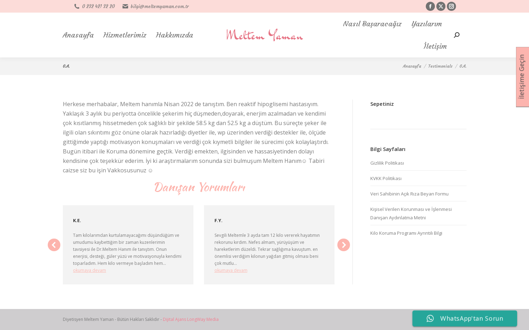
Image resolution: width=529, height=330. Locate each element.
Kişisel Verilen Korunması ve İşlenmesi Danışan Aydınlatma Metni (411, 213)
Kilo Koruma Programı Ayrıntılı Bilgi (406, 233)
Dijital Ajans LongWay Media (191, 319)
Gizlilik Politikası (387, 163)
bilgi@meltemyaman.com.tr (155, 6)
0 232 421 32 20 (94, 6)
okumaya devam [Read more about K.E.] (89, 270)
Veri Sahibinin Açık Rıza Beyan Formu (409, 194)
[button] (54, 245)
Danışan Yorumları (199, 186)
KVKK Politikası (386, 178)
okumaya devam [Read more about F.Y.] (230, 270)
